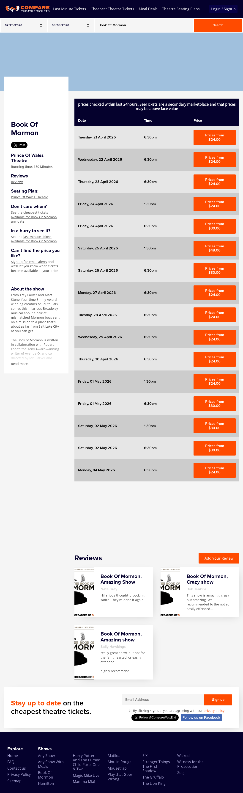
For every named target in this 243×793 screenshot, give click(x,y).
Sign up (218, 699)
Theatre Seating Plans (181, 9)
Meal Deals (148, 9)
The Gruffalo (153, 777)
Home (12, 755)
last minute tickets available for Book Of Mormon (34, 239)
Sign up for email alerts (29, 262)
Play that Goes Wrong (120, 776)
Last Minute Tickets (69, 9)
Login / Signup (223, 8)
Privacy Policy (19, 774)
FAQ (10, 761)
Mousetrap (117, 768)
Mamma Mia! (84, 781)
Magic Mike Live (86, 775)
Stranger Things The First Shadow (156, 766)
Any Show (46, 755)
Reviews (17, 182)
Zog (180, 772)
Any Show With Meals (51, 764)
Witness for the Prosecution (190, 764)
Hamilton (46, 783)
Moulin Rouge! (120, 761)
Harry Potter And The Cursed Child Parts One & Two (86, 762)
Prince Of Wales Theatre (29, 197)
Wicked (183, 755)
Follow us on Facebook (201, 717)
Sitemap (14, 780)
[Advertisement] (156, 513)
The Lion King (154, 783)
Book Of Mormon (45, 774)
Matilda (114, 755)
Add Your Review (219, 558)
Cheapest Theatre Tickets (112, 9)
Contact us (16, 768)
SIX (144, 755)
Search (218, 25)
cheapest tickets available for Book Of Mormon (34, 214)
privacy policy (214, 710)
